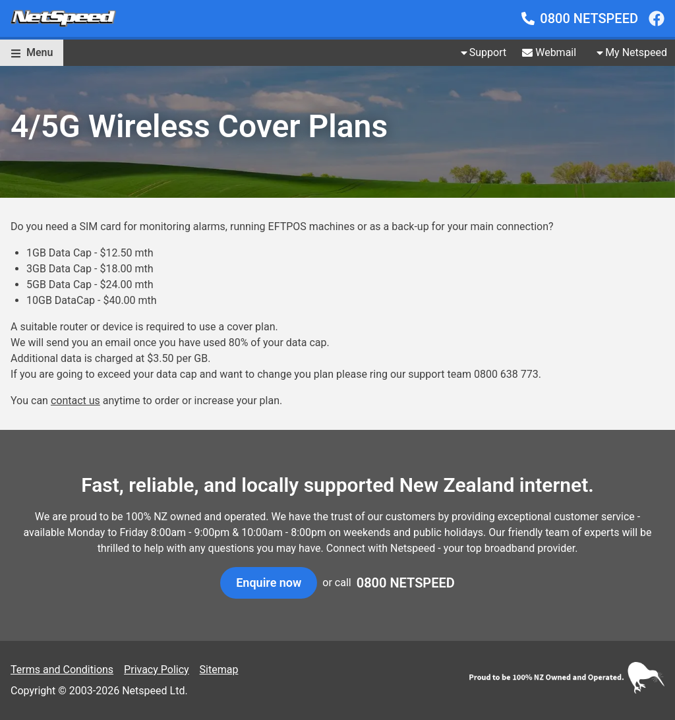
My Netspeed (631, 52)
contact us (75, 400)
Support (482, 52)
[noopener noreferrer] (656, 18)
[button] (31, 53)
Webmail (549, 52)
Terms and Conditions (62, 669)
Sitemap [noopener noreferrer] (219, 669)
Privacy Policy (156, 669)
